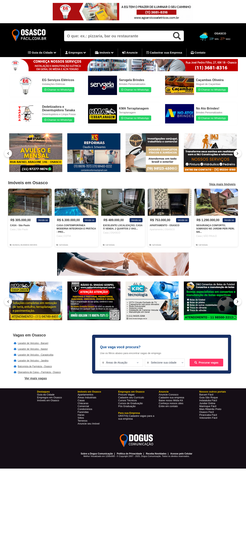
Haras (81, 414)
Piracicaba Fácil (208, 414)
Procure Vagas (126, 394)
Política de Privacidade (129, 453)
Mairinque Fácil (207, 406)
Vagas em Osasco (29, 335)
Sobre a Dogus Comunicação (97, 453)
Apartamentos (85, 394)
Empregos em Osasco (49, 397)
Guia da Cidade (42, 53)
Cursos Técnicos (127, 400)
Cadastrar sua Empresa (164, 52)
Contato (198, 52)
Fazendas (83, 412)
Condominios (85, 409)
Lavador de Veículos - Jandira (33, 360)
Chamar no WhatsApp (58, 89)
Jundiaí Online (207, 403)
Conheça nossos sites (171, 403)
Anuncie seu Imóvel (88, 423)
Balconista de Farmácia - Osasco (35, 366)
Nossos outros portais (212, 391)
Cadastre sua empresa (171, 397)
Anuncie (130, 52)
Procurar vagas (206, 362)
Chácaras (83, 403)
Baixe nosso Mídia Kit (171, 400)
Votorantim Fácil (208, 417)
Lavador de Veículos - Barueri (33, 343)
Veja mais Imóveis (222, 184)
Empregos (75, 53)
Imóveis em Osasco (48, 400)
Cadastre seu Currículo (131, 397)
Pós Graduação (127, 406)
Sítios (81, 417)
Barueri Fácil (206, 394)
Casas (81, 400)
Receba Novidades (156, 453)
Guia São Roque (208, 397)
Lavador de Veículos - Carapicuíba (35, 354)
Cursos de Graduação (130, 403)
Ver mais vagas (36, 378)
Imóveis (104, 53)
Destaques (43, 391)
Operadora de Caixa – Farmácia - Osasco (39, 372)
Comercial (83, 406)
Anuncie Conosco (168, 394)
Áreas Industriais (87, 397)
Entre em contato (168, 406)
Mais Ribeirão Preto (210, 409)
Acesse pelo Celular (181, 453)
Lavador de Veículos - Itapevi (33, 349)
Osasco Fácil (206, 412)
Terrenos (82, 420)
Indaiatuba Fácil (208, 400)
